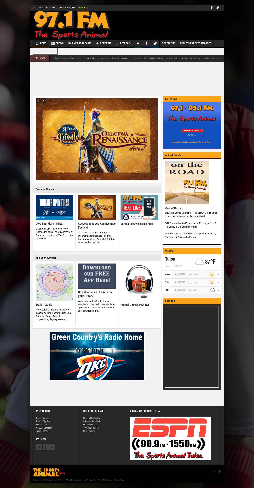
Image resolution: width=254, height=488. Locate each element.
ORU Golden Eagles (91, 418)
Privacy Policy (119, 480)
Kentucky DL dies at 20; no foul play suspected (210, 58)
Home (41, 43)
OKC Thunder (41, 424)
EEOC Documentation (74, 480)
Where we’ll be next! (173, 208)
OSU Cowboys (89, 431)
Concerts (104, 43)
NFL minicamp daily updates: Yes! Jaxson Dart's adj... (63, 58)
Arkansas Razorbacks (92, 421)
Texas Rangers (42, 431)
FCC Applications (45, 52)
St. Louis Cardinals (44, 427)
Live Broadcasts (80, 43)
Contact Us (169, 44)
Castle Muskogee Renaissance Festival (97, 225)
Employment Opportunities (196, 44)
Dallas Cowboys (42, 418)
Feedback (124, 43)
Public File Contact (105, 480)
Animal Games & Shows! (135, 305)
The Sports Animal (46, 257)
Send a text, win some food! (137, 224)
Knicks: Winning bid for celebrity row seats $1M (162, 58)
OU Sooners (88, 424)
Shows (57, 43)
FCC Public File (90, 480)
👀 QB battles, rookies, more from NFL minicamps (114, 58)
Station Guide (44, 304)
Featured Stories (45, 189)
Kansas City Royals (44, 421)
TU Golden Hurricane (91, 427)
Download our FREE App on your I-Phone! (95, 294)
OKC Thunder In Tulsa (49, 223)
